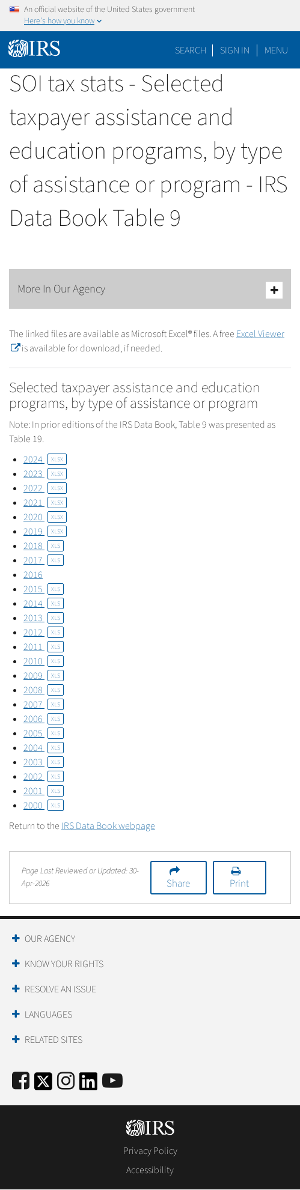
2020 (45, 517)
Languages (48, 1014)
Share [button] (178, 883)
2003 (43, 762)
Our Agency (50, 939)
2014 (43, 603)
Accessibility (150, 1170)
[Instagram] (66, 1081)
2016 (33, 574)
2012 (43, 632)
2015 (43, 589)
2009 (43, 675)
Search (190, 50)
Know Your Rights (64, 964)
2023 (45, 474)
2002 (43, 776)
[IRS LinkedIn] (88, 1085)
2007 (43, 704)
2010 (43, 661)
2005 (43, 733)
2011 (43, 647)
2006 (43, 719)
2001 (43, 791)
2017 (43, 560)
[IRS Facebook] (20, 1081)
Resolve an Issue (60, 989)
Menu (276, 50)
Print (239, 883)
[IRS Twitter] (43, 1085)
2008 (43, 690)
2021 (45, 502)
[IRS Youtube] (112, 1081)
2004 (43, 747)
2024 (45, 459)
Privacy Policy (150, 1151)
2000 (43, 805)
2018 (43, 546)
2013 (43, 618)
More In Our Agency (150, 290)
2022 (45, 488)
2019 (45, 531)
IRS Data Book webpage (108, 826)
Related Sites (53, 1039)
